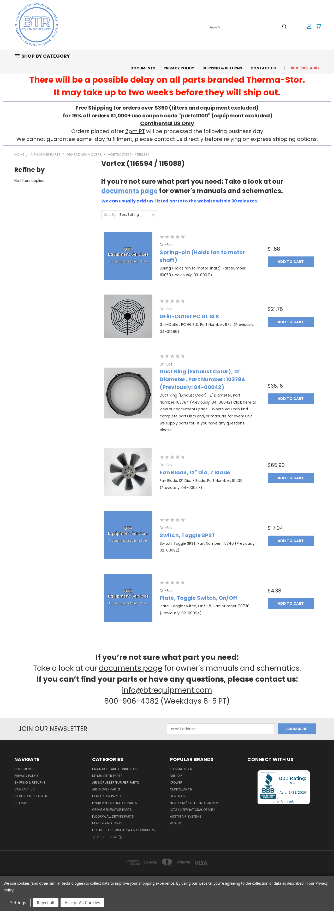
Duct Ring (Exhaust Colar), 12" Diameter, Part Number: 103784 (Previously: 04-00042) (202, 379)
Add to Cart (291, 261)
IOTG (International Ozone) (192, 809)
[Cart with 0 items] (318, 26)
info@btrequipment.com (167, 690)
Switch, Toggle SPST (187, 535)
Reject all (45, 903)
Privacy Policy (179, 68)
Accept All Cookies (82, 903)
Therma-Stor (181, 769)
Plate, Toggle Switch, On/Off (198, 598)
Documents (142, 68)
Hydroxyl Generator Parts (114, 803)
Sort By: (110, 214)
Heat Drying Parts (107, 823)
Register (40, 796)
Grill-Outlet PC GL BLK (189, 316)
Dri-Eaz (176, 776)
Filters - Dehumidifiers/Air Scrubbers (123, 830)
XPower (176, 782)
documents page (129, 191)
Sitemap (20, 803)
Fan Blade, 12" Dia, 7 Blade (195, 472)
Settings (18, 903)
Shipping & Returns (222, 68)
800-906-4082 (305, 68)
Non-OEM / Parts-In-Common (194, 803)
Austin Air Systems (185, 816)
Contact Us (263, 68)
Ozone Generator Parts (112, 809)
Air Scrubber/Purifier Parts (115, 782)
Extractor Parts (106, 796)
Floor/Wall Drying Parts (113, 816)
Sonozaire (178, 796)
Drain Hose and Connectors (116, 769)
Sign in (20, 796)
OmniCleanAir (181, 789)
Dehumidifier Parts (107, 776)
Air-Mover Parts (106, 789)
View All (176, 823)
